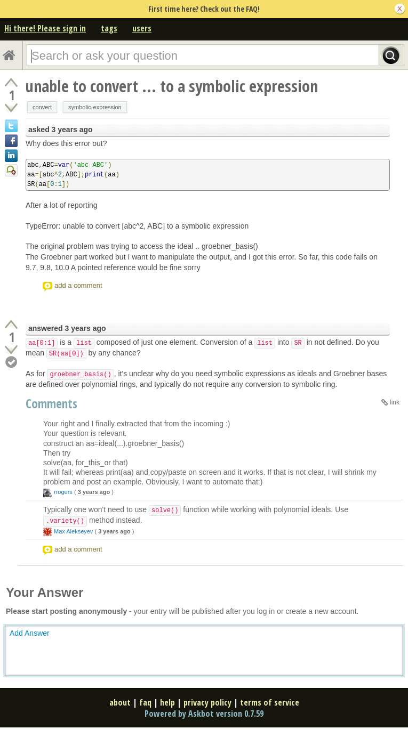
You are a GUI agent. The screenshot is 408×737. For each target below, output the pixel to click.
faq (145, 702)
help (167, 702)
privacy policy (207, 702)
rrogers (63, 492)
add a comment (78, 285)
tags (109, 28)
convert (42, 107)
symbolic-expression (95, 107)
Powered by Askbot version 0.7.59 (204, 713)
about (120, 702)
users (141, 28)
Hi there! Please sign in (45, 28)
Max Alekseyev (73, 531)
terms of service (269, 702)
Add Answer (30, 633)
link (394, 402)
